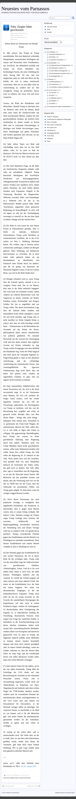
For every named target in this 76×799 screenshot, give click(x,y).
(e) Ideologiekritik (54, 76)
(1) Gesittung (50, 52)
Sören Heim (50, 136)
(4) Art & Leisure (52, 90)
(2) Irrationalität (51, 63)
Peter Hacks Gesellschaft (54, 125)
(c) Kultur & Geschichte (56, 60)
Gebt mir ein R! (8, 786)
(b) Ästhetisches (54, 84)
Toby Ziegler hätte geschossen (21, 28)
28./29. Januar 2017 (28, 766)
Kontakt (49, 32)
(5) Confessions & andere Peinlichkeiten (59, 106)
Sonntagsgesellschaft (53, 133)
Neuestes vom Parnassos (25, 8)
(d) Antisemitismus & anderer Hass (59, 73)
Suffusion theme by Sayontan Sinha (64, 792)
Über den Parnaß (52, 27)
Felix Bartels (15, 775)
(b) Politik (52, 57)
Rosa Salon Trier (52, 127)
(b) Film (51, 95)
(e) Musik (52, 103)
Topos (48, 141)
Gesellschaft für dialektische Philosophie (59, 119)
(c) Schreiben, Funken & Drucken (59, 87)
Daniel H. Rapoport (52, 117)
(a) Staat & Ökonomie (19, 33)
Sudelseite (50, 138)
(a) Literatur (52, 92)
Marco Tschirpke (52, 122)
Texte (48, 29)
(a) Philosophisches (55, 82)
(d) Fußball (52, 101)
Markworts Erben (33, 786)
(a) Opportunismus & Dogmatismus (59, 65)
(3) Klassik (50, 79)
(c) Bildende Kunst (54, 98)
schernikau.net (51, 130)
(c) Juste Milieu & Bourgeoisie (58, 71)
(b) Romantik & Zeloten (56, 68)
